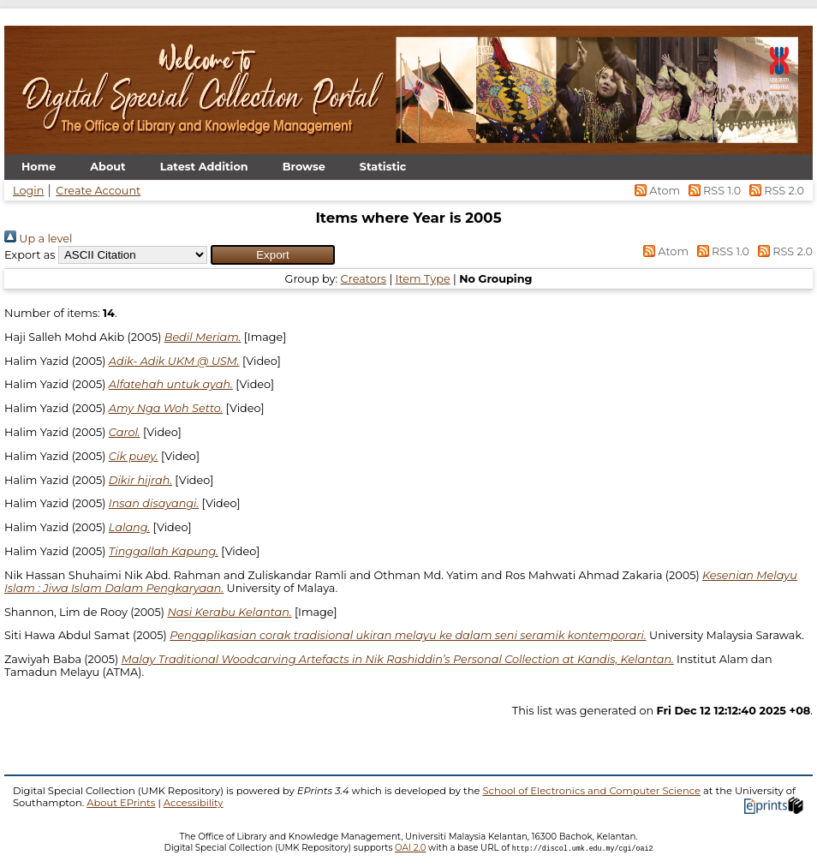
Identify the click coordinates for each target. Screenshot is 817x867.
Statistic (383, 166)
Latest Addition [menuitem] (204, 166)
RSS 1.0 (713, 190)
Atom (656, 190)
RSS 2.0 (773, 190)
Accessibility (194, 803)
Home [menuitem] (38, 166)
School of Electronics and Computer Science (591, 791)
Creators (363, 278)
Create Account (98, 190)
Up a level (38, 238)
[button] (273, 255)
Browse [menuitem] (304, 166)
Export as (30, 254)
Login (28, 190)
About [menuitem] (107, 166)
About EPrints (120, 803)
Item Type (423, 278)
